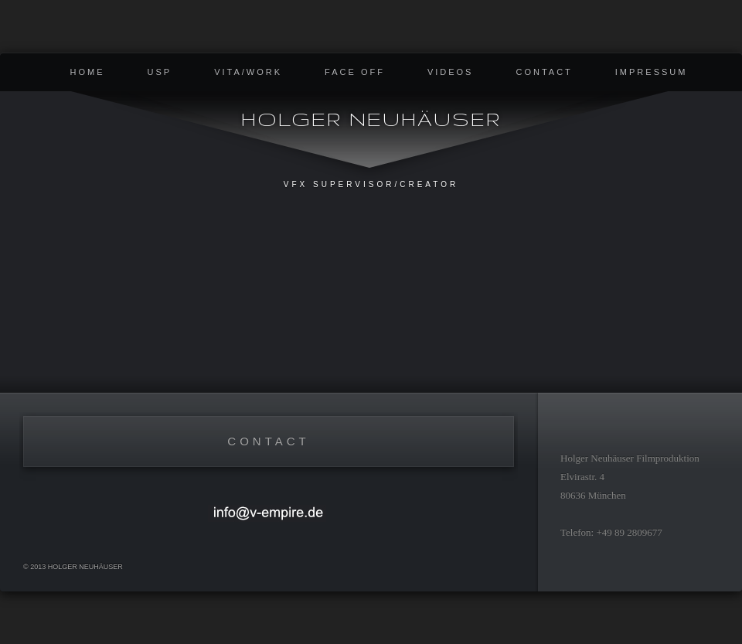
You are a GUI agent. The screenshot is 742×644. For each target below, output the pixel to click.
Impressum (651, 72)
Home (87, 72)
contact (544, 72)
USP (160, 72)
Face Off (355, 72)
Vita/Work (248, 72)
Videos (450, 72)
